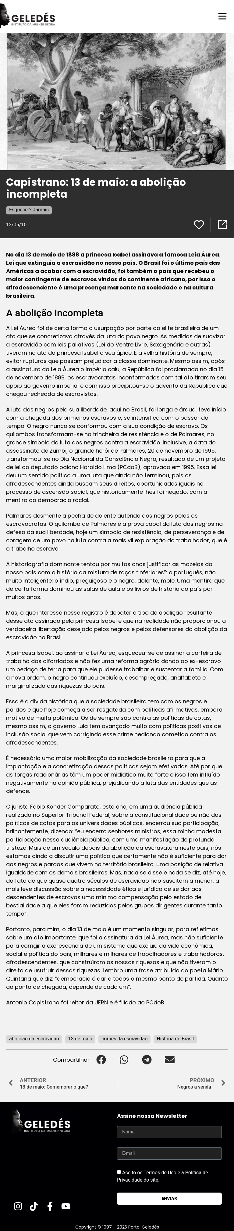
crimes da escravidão (124, 1038)
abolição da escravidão (34, 1038)
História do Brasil (175, 1038)
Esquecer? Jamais (29, 209)
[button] (101, 1059)
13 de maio (80, 1038)
